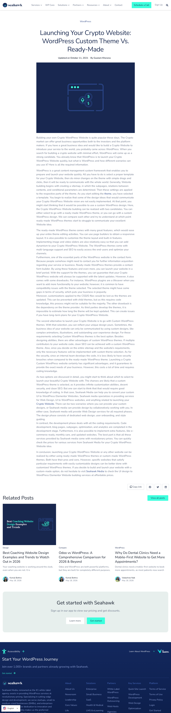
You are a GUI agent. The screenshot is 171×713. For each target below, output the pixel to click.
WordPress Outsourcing (113, 699)
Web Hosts (113, 706)
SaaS (88, 699)
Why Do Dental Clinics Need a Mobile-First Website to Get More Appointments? (140, 557)
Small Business (94, 694)
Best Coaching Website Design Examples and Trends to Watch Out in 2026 (26, 557)
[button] (150, 487)
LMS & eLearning (94, 710)
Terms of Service (157, 689)
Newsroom (70, 694)
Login (152, 705)
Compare (62, 547)
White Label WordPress (113, 691)
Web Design (134, 703)
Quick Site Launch (137, 689)
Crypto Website (45, 404)
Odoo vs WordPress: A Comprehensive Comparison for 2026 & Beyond (82, 557)
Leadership (70, 699)
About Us (70, 689)
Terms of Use (156, 694)
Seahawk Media (95, 471)
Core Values (71, 705)
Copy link (136, 486)
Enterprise (91, 689)
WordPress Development (135, 696)
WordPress (85, 21)
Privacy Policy (156, 699)
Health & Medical (94, 705)
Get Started (155, 710)
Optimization (134, 708)
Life (67, 710)
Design (6, 547)
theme (107, 193)
